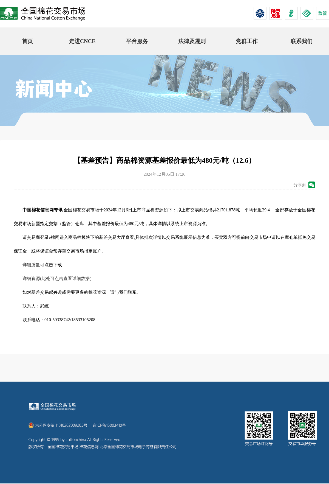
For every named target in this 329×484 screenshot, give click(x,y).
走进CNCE (82, 41)
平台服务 (137, 41)
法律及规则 (192, 41)
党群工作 (247, 41)
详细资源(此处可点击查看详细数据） (58, 278)
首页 (27, 41)
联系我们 (302, 41)
